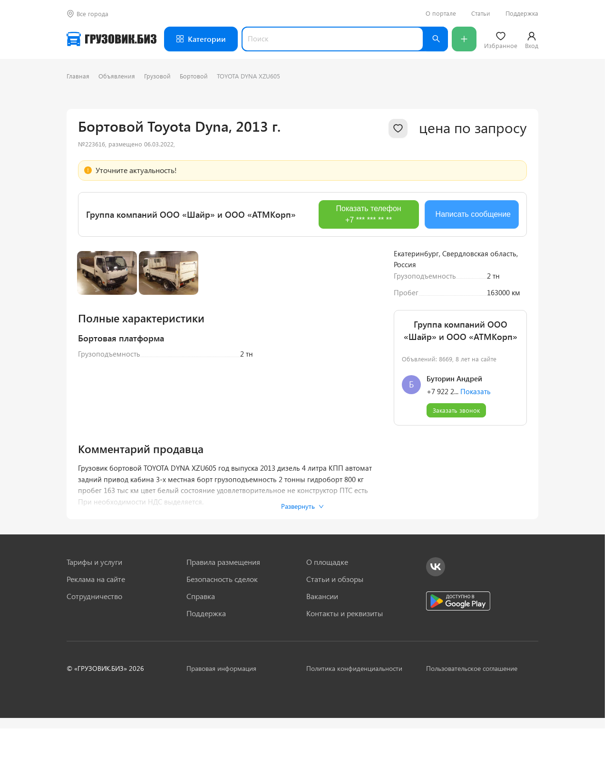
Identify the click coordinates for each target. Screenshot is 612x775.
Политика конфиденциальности (354, 725)
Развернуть (302, 563)
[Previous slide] (92, 362)
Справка (200, 653)
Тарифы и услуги (94, 619)
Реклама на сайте (96, 636)
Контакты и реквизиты (344, 670)
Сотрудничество (94, 653)
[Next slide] (368, 362)
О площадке (327, 619)
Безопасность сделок (222, 636)
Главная (78, 76)
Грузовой (157, 76)
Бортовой (194, 76)
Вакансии (322, 653)
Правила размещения (223, 619)
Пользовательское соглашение (471, 725)
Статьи (480, 13)
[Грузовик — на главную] (111, 39)
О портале (441, 13)
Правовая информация (221, 725)
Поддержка (521, 13)
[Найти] (435, 39)
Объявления (116, 76)
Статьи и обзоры (334, 636)
